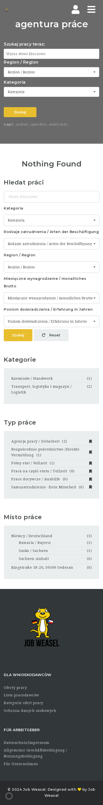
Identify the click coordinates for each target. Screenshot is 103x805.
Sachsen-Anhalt (34, 559)
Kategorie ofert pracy (23, 703)
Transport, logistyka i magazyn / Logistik (41, 389)
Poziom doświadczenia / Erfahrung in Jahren (48, 309)
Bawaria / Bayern (35, 543)
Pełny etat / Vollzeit (51, 463)
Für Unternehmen (21, 764)
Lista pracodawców (21, 695)
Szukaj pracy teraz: (24, 44)
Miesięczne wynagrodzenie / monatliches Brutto (45, 282)
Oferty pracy (15, 688)
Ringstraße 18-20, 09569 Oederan (42, 567)
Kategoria (15, 82)
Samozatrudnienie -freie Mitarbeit (51, 487)
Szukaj (20, 112)
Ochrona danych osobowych (30, 711)
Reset (51, 335)
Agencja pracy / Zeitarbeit (51, 441)
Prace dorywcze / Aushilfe (51, 479)
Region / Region (21, 62)
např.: (9, 124)
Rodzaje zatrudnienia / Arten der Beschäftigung (51, 232)
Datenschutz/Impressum (26, 743)
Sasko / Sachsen (33, 551)
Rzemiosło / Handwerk (32, 378)
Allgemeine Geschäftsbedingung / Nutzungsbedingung (35, 753)
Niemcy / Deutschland (31, 536)
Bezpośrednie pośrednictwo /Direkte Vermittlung (51, 452)
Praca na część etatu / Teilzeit (51, 471)
